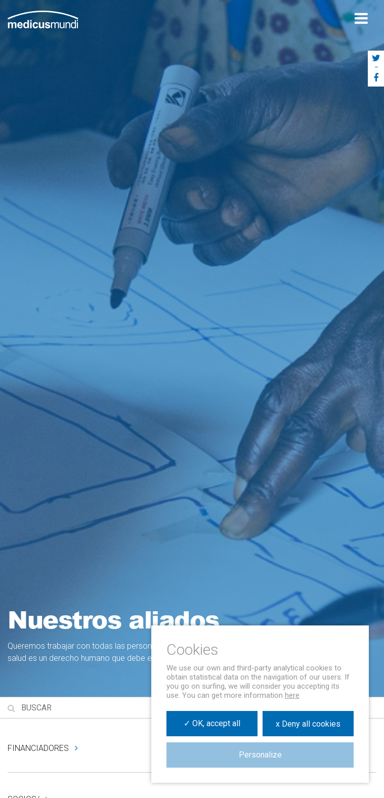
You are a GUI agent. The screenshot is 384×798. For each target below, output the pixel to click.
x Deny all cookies (308, 724)
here (292, 695)
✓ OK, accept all (212, 723)
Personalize (260, 755)
